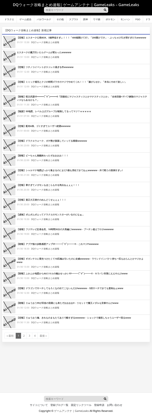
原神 (85, 19)
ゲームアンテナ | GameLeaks (71, 411)
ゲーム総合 (25, 19)
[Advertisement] (76, 364)
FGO (137, 19)
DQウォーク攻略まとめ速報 (45, 42)
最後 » (43, 335)
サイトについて (39, 405)
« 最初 (10, 335)
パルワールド (44, 19)
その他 (60, 19)
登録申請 (99, 405)
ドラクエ (9, 19)
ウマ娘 (96, 19)
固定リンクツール (81, 405)
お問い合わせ (114, 405)
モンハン (125, 19)
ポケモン (110, 19)
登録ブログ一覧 (59, 405)
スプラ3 (73, 19)
